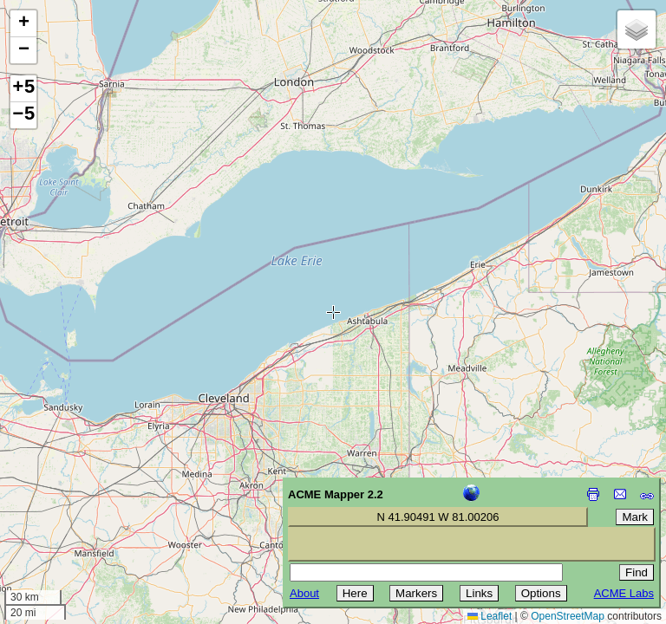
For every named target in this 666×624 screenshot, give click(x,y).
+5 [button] (23, 88)
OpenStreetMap (567, 616)
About (304, 593)
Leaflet (489, 616)
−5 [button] (23, 115)
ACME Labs (624, 593)
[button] (23, 23)
